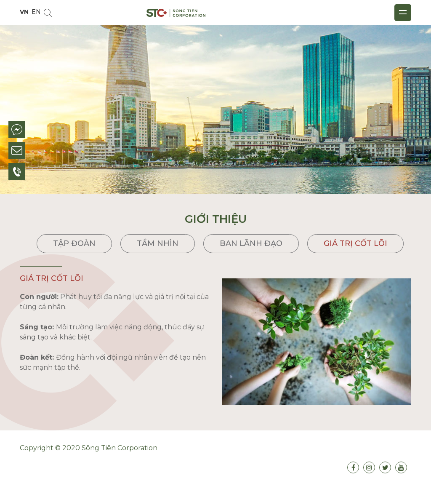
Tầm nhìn (157, 243)
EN (36, 12)
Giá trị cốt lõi (355, 243)
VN (24, 12)
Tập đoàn (74, 243)
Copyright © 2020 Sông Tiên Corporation (88, 448)
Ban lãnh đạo (251, 243)
